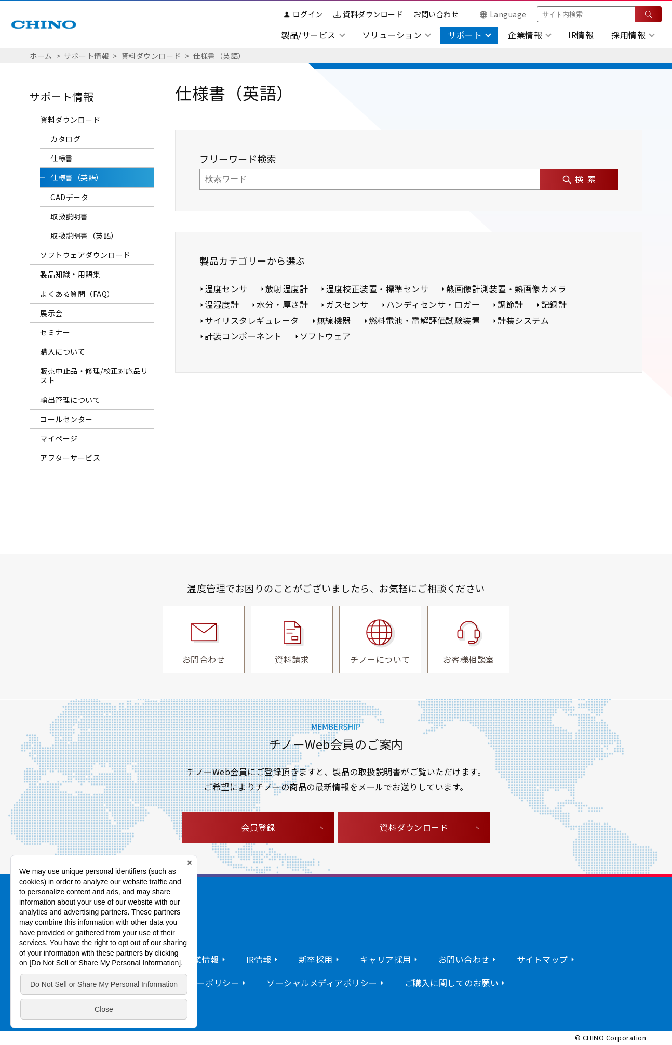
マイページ (59, 438)
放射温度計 (286, 288)
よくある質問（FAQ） (77, 294)
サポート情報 (86, 55)
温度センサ (226, 288)
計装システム (523, 320)
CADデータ (69, 197)
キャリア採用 (385, 959)
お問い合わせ (436, 14)
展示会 (51, 313)
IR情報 (581, 35)
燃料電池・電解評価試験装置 (424, 320)
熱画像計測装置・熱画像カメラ (506, 288)
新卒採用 (316, 959)
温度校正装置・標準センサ (377, 288)
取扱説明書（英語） (84, 235)
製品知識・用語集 (70, 274)
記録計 (554, 304)
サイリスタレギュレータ (252, 320)
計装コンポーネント (243, 336)
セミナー (55, 332)
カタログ (65, 139)
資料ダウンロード (368, 14)
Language (503, 14)
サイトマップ (542, 959)
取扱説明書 (69, 216)
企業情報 (202, 959)
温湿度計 (222, 304)
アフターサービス (70, 457)
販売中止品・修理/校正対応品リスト (94, 375)
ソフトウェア (325, 336)
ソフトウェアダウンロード (85, 255)
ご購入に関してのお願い (452, 982)
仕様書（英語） (219, 55)
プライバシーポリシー (196, 982)
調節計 (510, 304)
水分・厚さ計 (282, 304)
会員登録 (258, 827)
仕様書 (61, 158)
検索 (587, 179)
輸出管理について (70, 400)
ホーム (41, 55)
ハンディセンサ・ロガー (433, 304)
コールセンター (66, 419)
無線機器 (334, 320)
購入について (62, 351)
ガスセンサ (347, 304)
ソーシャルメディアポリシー (322, 982)
